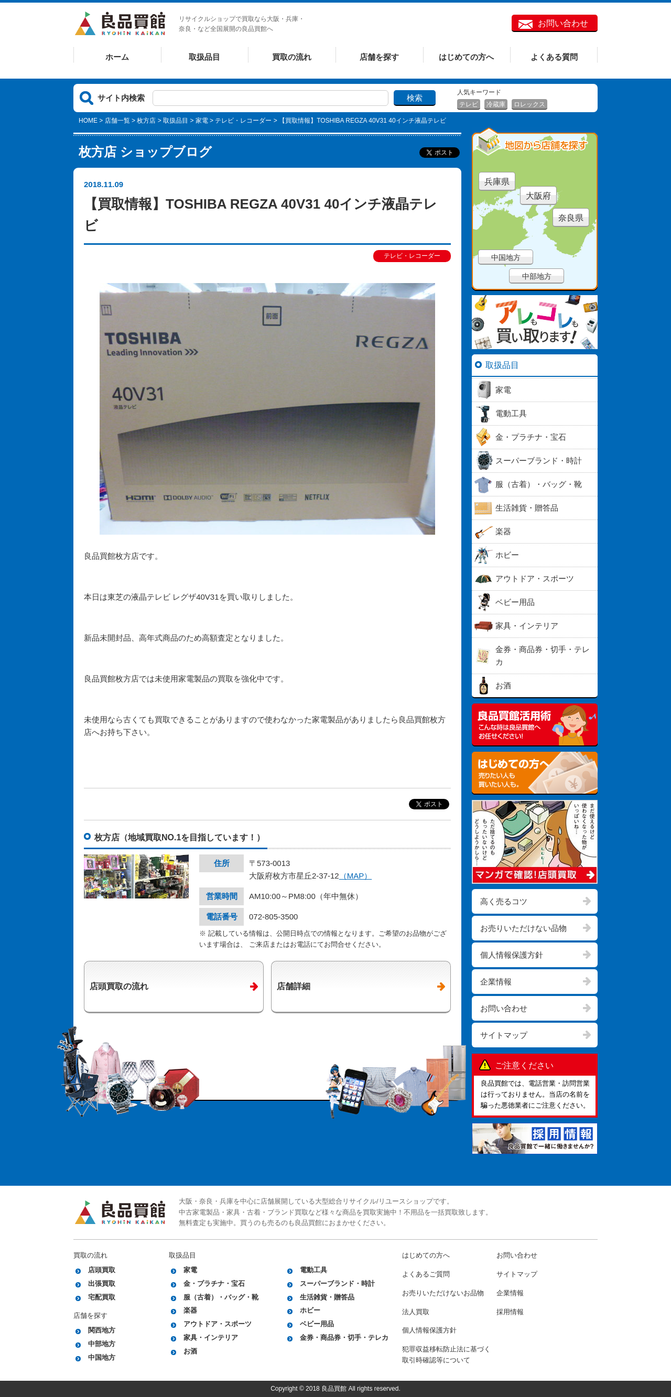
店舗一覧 (117, 120)
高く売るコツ (503, 901)
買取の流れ (291, 56)
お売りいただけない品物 (523, 928)
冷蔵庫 (495, 104)
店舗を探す (379, 56)
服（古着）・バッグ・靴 (220, 1297)
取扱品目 (204, 56)
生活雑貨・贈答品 (327, 1297)
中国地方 (506, 257)
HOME (88, 120)
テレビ (468, 104)
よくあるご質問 (426, 1274)
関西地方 (101, 1330)
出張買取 (101, 1283)
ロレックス (529, 104)
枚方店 (146, 120)
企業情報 (496, 981)
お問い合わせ (563, 23)
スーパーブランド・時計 (337, 1283)
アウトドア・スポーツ (217, 1324)
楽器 (190, 1310)
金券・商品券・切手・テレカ (344, 1337)
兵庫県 (497, 181)
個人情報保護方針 (511, 954)
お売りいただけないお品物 (443, 1293)
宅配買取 (101, 1297)
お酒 (190, 1351)
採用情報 (510, 1312)
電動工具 (313, 1270)
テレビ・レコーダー (243, 120)
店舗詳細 (293, 986)
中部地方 (536, 276)
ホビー (310, 1310)
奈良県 (570, 217)
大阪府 (538, 195)
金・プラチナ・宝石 (214, 1283)
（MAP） (355, 875)
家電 (202, 120)
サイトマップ (503, 1035)
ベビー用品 (317, 1324)
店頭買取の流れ (119, 986)
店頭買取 (101, 1270)
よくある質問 (554, 56)
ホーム (117, 56)
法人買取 (415, 1312)
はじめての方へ (466, 56)
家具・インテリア (210, 1337)
